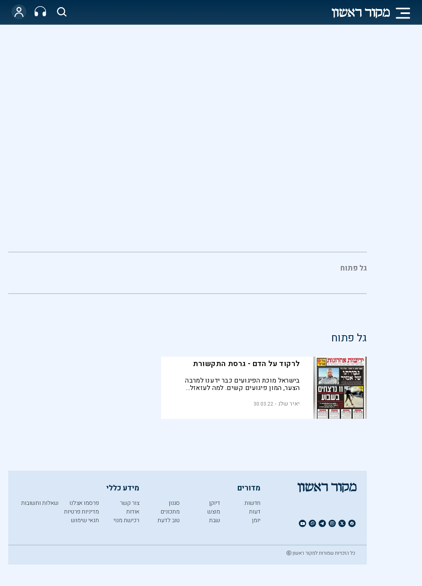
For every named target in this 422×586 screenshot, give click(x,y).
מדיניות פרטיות (81, 511)
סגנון (174, 503)
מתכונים (170, 511)
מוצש (213, 511)
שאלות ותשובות (40, 503)
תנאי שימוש (85, 520)
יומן (256, 520)
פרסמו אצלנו (84, 503)
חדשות (252, 503)
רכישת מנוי (126, 520)
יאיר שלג (289, 403)
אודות (132, 511)
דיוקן (214, 503)
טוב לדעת (168, 520)
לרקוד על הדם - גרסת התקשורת (246, 363)
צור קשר (129, 503)
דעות (254, 511)
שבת (214, 520)
